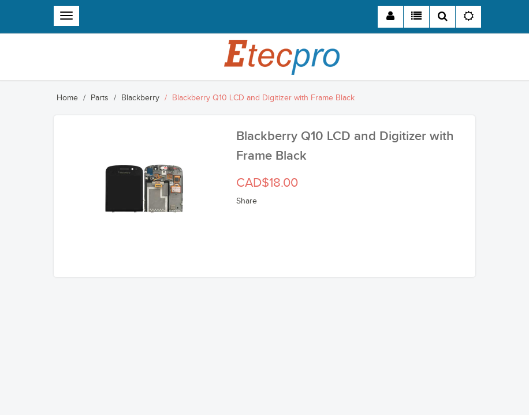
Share (246, 201)
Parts (100, 98)
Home (67, 98)
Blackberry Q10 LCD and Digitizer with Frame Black (263, 98)
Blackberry (140, 98)
